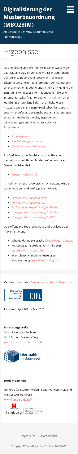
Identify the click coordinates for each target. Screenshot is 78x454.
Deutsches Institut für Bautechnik (52, 282)
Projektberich (20, 136)
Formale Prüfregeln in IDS (28, 202)
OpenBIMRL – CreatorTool (28, 250)
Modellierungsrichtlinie (26, 141)
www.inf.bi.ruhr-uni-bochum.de (23, 342)
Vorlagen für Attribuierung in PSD (33, 217)
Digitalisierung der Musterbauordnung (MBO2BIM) (29, 16)
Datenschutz (49, 436)
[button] (72, 7)
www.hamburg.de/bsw (18, 399)
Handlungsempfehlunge (27, 146)
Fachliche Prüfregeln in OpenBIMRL (34, 207)
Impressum (28, 436)
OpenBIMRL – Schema (59, 240)
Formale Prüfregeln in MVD (29, 197)
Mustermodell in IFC (24, 174)
